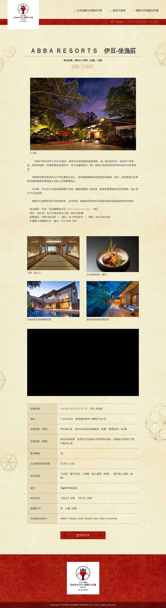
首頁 (112, 22)
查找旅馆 (120, 22)
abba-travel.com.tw (78, 209)
